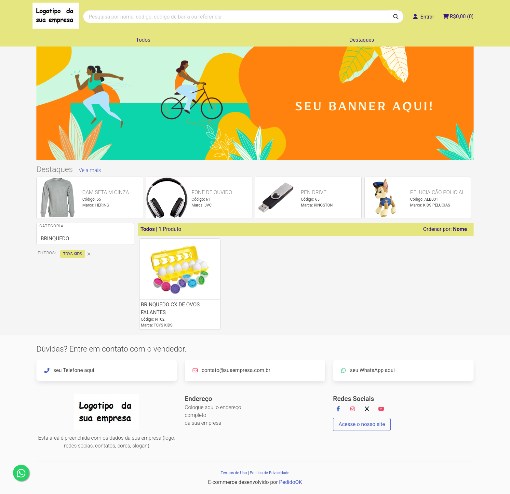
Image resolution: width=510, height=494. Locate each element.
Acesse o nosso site (362, 424)
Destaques (361, 40)
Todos (143, 40)
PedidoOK (290, 482)
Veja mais (90, 170)
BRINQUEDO (55, 238)
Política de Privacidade (269, 473)
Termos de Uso (234, 473)
